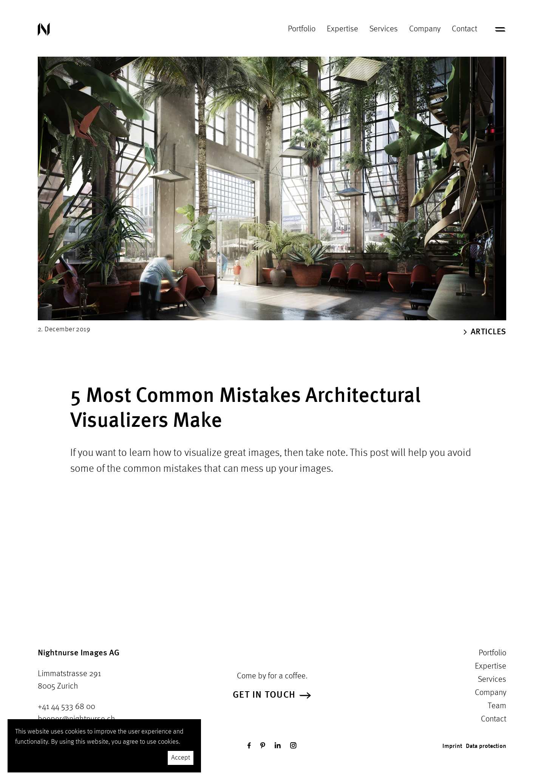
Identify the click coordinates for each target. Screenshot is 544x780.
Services (383, 29)
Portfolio (301, 29)
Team (497, 706)
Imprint (452, 746)
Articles (485, 332)
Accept (180, 757)
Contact (464, 29)
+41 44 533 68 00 (66, 707)
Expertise (342, 29)
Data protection (486, 746)
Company (424, 29)
